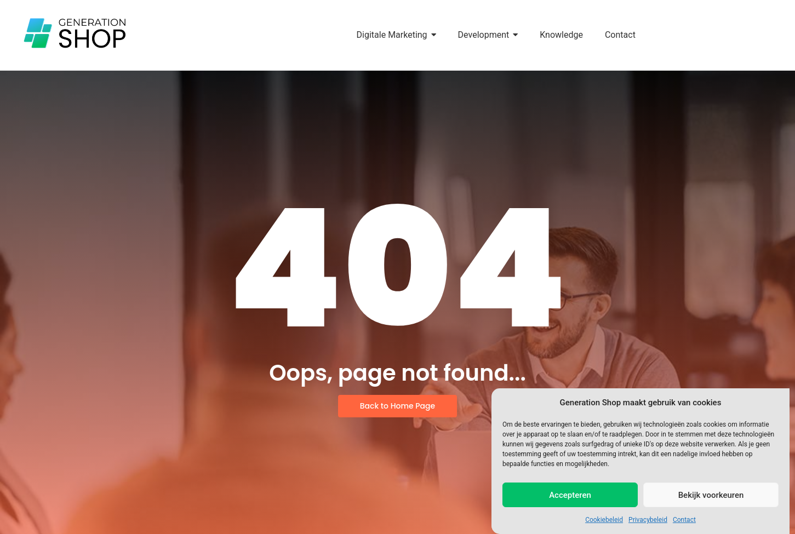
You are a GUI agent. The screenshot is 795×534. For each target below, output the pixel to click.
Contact (684, 520)
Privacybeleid (647, 520)
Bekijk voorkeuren (711, 495)
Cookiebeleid (604, 520)
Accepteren (570, 495)
